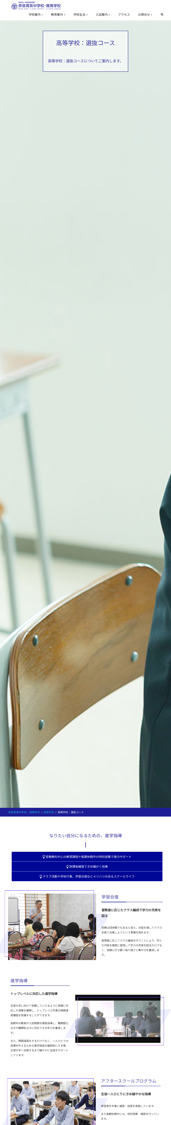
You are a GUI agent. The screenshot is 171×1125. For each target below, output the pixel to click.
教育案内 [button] (58, 14)
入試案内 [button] (103, 14)
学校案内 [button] (36, 14)
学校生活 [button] (80, 14)
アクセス (124, 14)
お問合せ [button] (145, 14)
